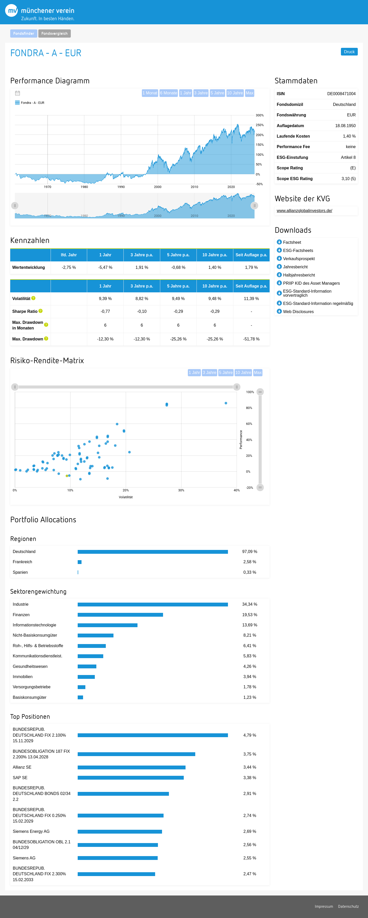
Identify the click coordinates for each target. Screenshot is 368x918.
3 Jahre (201, 93)
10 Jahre (235, 93)
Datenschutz (348, 907)
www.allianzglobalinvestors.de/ (304, 210)
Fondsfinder (23, 34)
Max (250, 93)
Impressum (324, 907)
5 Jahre (217, 93)
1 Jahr (185, 93)
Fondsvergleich (54, 34)
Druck (349, 52)
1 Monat (150, 93)
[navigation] (184, 33)
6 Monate (168, 93)
